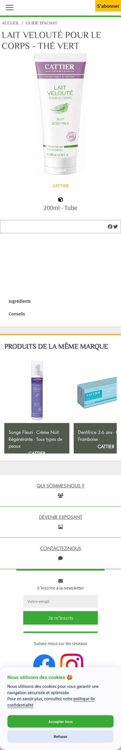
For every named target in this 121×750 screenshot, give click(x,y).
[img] (110, 226)
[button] (8, 7)
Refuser (60, 736)
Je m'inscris (60, 642)
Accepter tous (60, 721)
